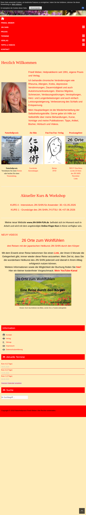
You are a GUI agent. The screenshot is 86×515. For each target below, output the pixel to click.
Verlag (8, 338)
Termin (19, 171)
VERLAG (4, 41)
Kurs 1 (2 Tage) (6, 376)
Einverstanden (35, 8)
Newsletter (75, 176)
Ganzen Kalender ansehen (11, 383)
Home (2, 18)
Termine (5, 36)
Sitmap (8, 342)
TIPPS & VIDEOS (8, 45)
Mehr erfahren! (17, 4)
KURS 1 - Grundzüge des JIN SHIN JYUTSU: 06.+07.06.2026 (43, 209)
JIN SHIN (4, 27)
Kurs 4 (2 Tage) (6, 364)
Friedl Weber (7, 23)
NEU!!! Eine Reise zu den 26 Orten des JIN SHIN (75, 170)
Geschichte (33, 168)
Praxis (4, 32)
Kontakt (5, 49)
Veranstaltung (11, 176)
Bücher (54, 168)
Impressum (10, 346)
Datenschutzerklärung (14, 349)
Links (76, 179)
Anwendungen (33, 171)
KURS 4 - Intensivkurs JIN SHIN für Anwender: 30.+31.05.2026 (43, 205)
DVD (54, 171)
